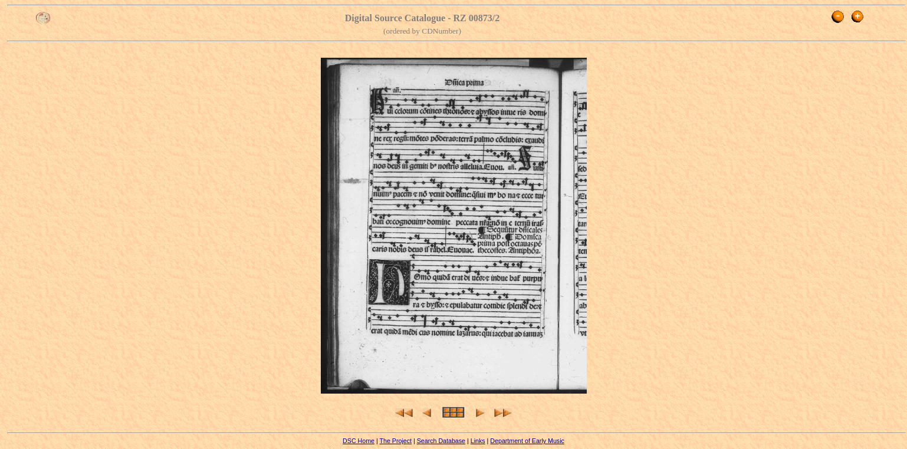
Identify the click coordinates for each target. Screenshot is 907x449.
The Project (395, 440)
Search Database (441, 440)
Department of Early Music (527, 440)
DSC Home (358, 440)
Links (478, 440)
